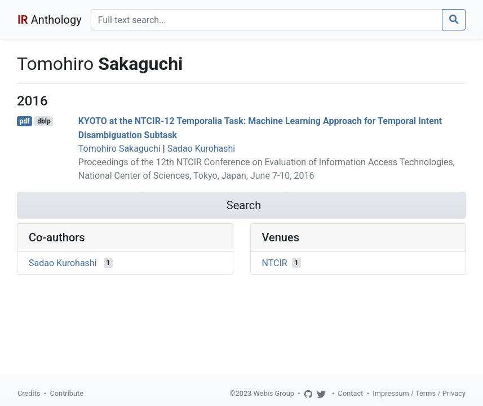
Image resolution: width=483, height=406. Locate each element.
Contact (351, 393)
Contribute (66, 393)
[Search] (266, 19)
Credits (28, 393)
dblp (43, 121)
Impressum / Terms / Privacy (419, 393)
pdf (25, 121)
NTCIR (274, 262)
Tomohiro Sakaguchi (119, 148)
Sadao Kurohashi (201, 148)
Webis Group (273, 393)
